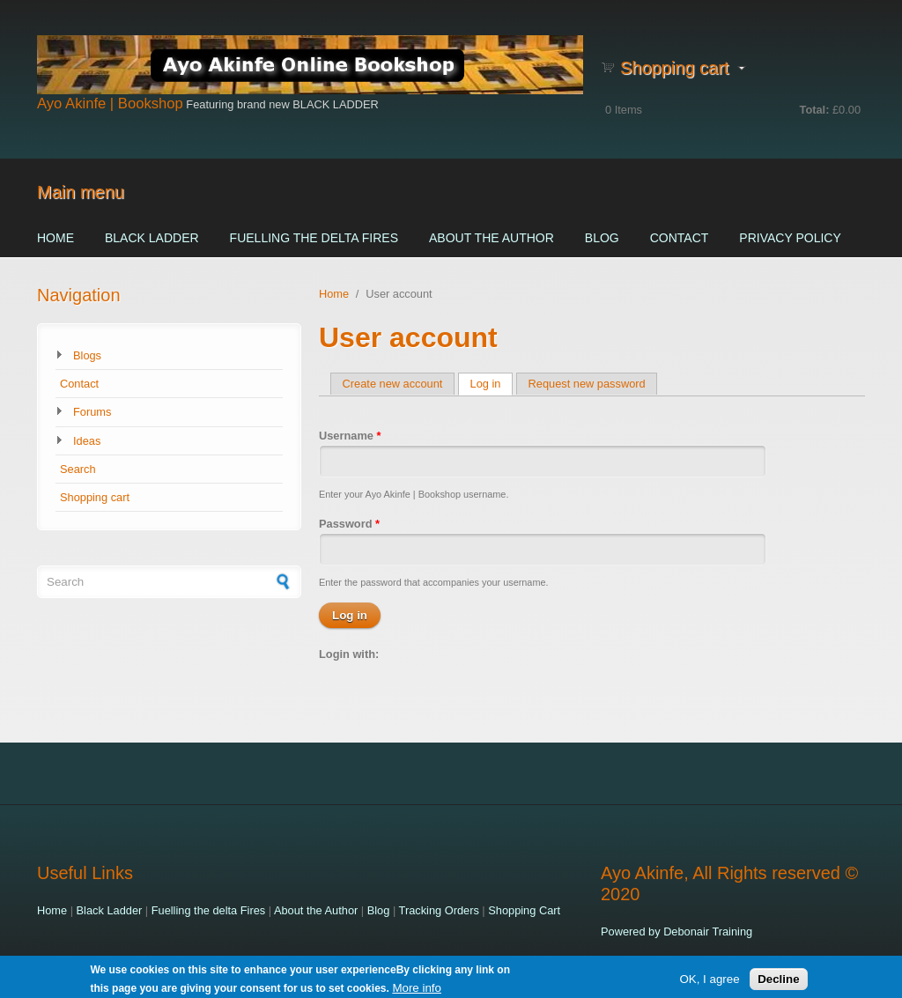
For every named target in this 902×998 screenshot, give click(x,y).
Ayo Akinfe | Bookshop (110, 103)
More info (416, 990)
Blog (602, 238)
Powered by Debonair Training (676, 931)
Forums (92, 411)
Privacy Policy (789, 238)
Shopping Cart (524, 910)
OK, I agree (709, 980)
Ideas (86, 440)
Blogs (87, 355)
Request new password (587, 383)
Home (55, 238)
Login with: (349, 654)
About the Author (491, 238)
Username (350, 435)
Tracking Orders (439, 910)
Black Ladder (152, 238)
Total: (815, 109)
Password (349, 523)
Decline (778, 980)
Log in (492, 383)
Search (78, 469)
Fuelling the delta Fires (314, 238)
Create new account (393, 383)
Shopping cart (94, 497)
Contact (679, 238)
